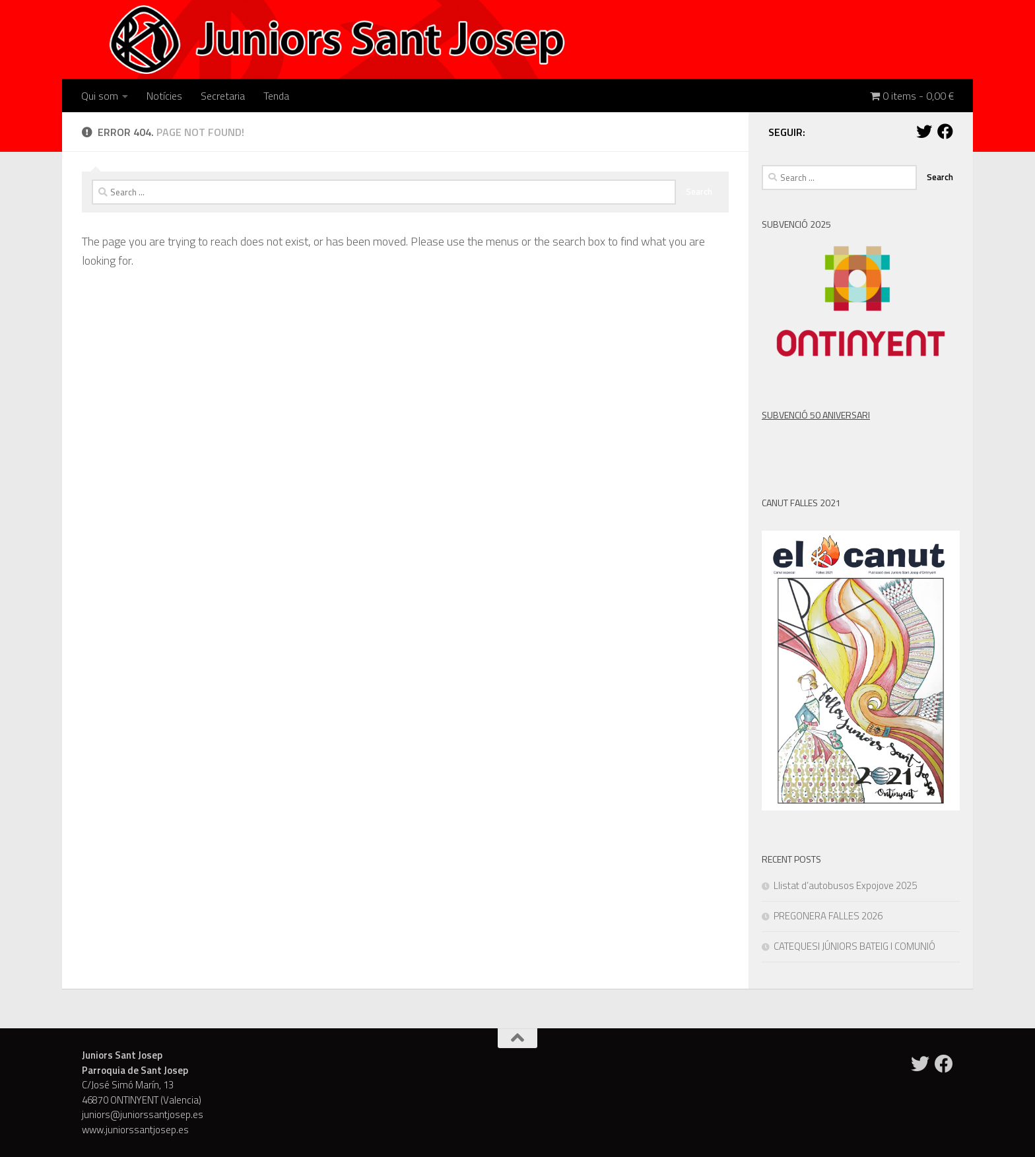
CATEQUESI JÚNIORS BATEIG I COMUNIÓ (854, 946)
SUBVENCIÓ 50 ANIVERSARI (816, 415)
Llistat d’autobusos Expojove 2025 (845, 885)
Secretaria (223, 96)
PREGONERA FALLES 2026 (828, 915)
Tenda (276, 96)
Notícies (164, 96)
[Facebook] (945, 131)
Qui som (99, 96)
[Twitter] (924, 131)
